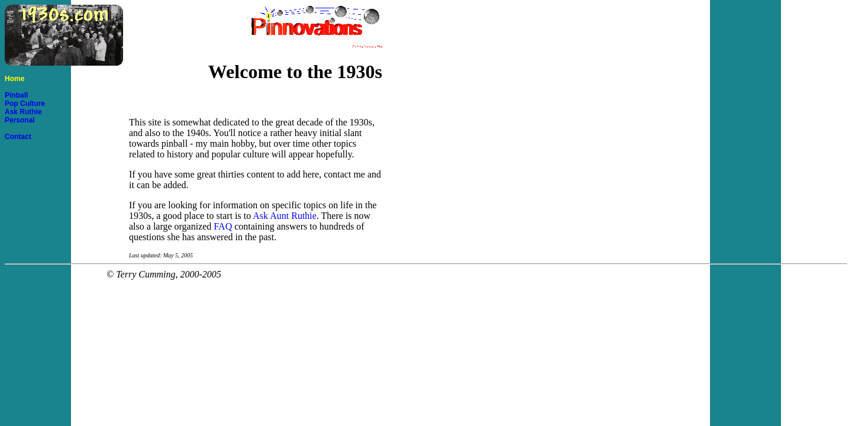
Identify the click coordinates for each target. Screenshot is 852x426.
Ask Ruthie (23, 112)
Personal (20, 120)
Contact (18, 137)
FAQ (223, 226)
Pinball (16, 95)
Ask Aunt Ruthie (285, 216)
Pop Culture (25, 103)
